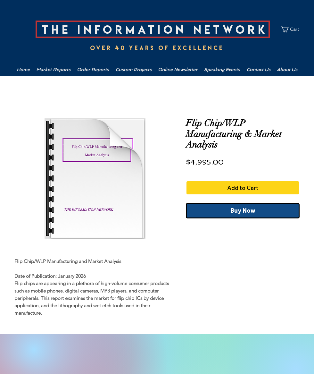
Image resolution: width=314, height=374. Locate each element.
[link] (293, 29)
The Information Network (155, 29)
